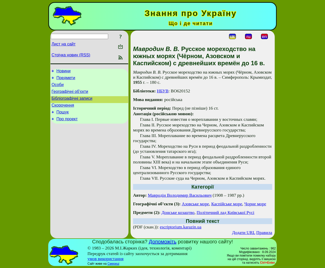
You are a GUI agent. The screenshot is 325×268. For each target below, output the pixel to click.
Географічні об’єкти (70, 94)
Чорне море (255, 204)
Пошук (62, 117)
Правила (264, 232)
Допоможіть (162, 241)
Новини (63, 72)
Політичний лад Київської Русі (225, 212)
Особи (58, 87)
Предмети (65, 79)
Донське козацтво (177, 212)
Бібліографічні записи (72, 102)
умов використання (106, 258)
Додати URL (243, 232)
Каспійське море (226, 204)
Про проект (67, 125)
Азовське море (195, 204)
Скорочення (63, 110)
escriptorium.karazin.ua (181, 227)
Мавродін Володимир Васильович (180, 195)
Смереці (113, 263)
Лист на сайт (64, 44)
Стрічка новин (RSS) (71, 55)
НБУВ (163, 91)
